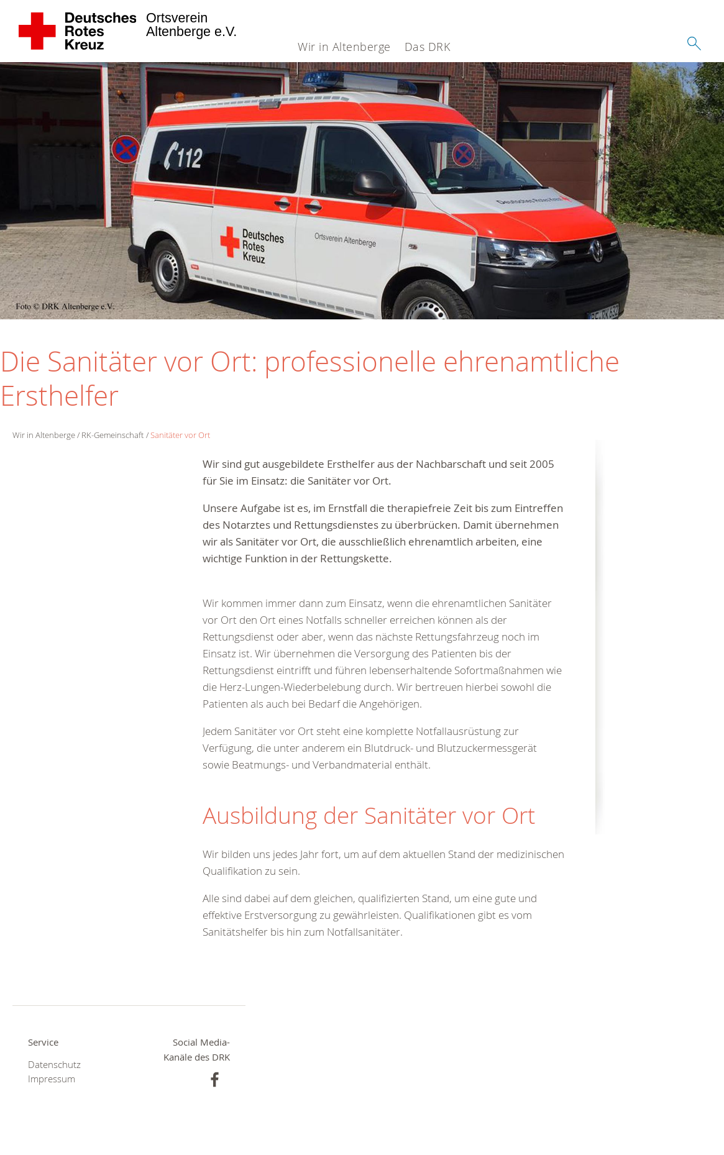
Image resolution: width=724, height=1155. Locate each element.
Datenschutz (54, 1065)
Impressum (51, 1079)
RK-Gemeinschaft (112, 435)
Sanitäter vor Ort (180, 435)
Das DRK (428, 46)
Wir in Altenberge (344, 46)
